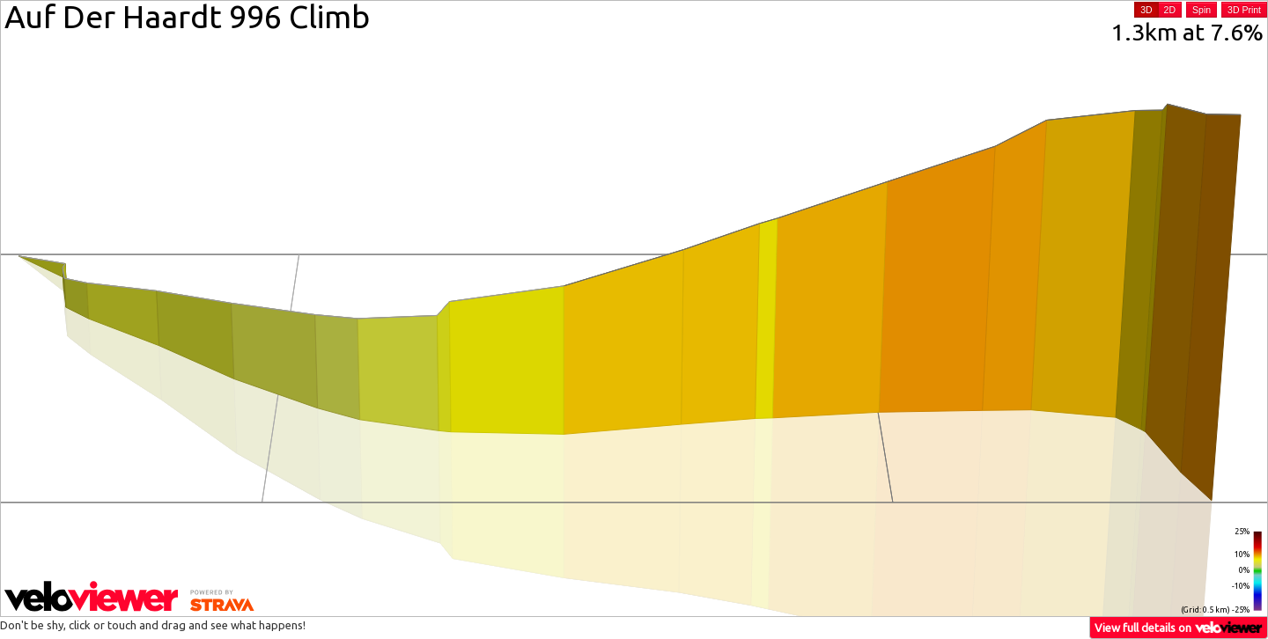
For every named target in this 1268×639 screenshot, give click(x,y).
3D (1146, 9)
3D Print (1244, 9)
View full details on (1179, 627)
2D (1170, 9)
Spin (1201, 9)
